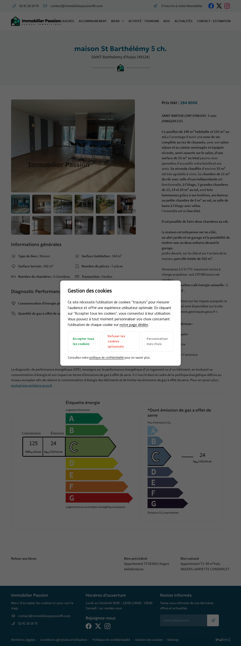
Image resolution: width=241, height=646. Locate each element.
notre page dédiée (134, 324)
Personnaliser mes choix (157, 341)
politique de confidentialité (106, 357)
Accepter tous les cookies (83, 341)
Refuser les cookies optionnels (116, 341)
